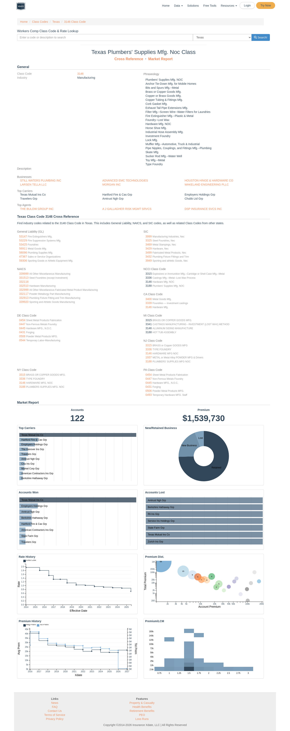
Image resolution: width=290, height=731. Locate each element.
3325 (149, 240)
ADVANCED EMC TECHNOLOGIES (125, 180)
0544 (22, 340)
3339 (149, 303)
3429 (149, 248)
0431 (22, 332)
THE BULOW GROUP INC (37, 208)
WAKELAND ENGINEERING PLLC (207, 184)
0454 (22, 320)
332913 (24, 297)
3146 (80, 73)
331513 (24, 277)
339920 (24, 301)
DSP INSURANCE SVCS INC (203, 208)
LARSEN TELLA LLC (33, 184)
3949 (149, 260)
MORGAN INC (111, 184)
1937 (149, 357)
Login (247, 5)
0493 (149, 394)
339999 (24, 273)
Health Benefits (142, 706)
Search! (260, 37)
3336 (149, 349)
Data (178, 5)
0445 (22, 328)
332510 (24, 285)
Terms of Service (54, 715)
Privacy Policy (54, 719)
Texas (56, 21)
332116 (24, 281)
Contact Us (55, 710)
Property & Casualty (142, 702)
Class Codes (40, 21)
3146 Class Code (75, 21)
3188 (149, 361)
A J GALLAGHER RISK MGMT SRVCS (126, 208)
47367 (23, 256)
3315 (149, 345)
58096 (23, 252)
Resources (229, 5)
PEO (142, 715)
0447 (22, 324)
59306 (23, 260)
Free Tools (209, 5)
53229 (23, 240)
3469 (149, 244)
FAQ (55, 706)
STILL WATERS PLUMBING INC (40, 180)
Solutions (193, 5)
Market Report (160, 59)
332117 (24, 293)
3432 (149, 256)
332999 (24, 289)
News (54, 702)
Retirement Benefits (142, 710)
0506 (22, 336)
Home (166, 5)
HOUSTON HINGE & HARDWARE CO (209, 180)
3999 (149, 236)
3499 (149, 252)
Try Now (265, 5)
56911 (23, 248)
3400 (149, 299)
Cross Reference (128, 59)
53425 (23, 244)
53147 (23, 236)
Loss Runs (142, 719)
